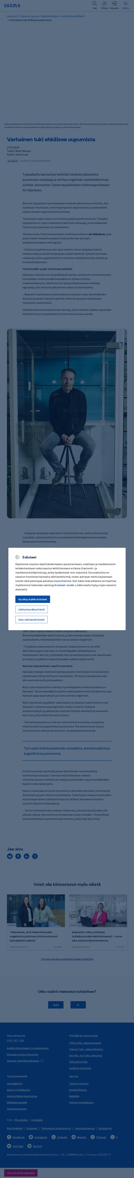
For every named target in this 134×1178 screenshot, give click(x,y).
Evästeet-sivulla (64, 585)
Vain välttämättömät (31, 619)
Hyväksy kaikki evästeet (32, 599)
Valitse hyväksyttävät (31, 609)
